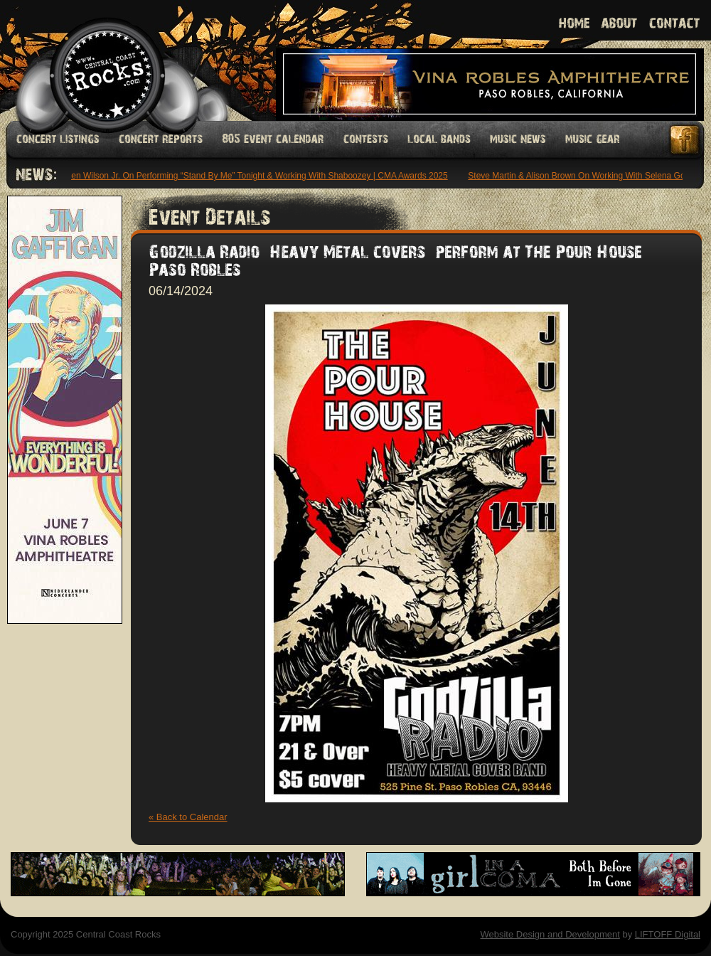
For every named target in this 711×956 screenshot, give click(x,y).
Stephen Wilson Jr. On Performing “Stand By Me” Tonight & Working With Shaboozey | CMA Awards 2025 (249, 176)
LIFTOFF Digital (667, 934)
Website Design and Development (549, 934)
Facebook (685, 140)
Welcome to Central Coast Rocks (90, 60)
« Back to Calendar (188, 817)
